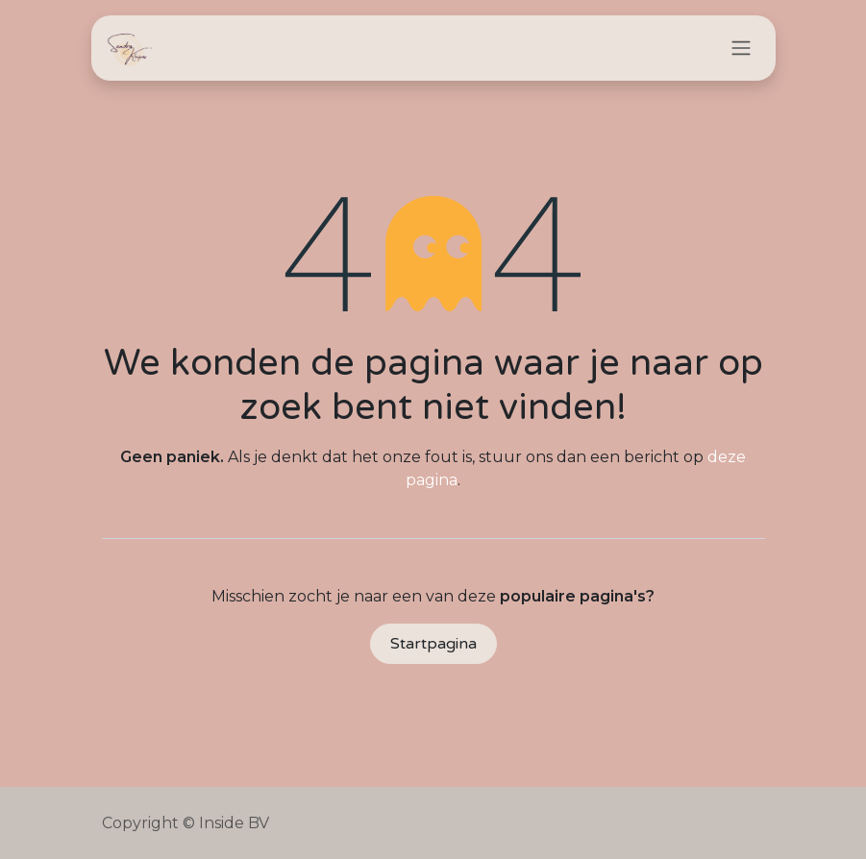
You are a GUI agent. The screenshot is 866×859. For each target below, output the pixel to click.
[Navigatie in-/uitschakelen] (741, 48)
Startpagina (433, 643)
